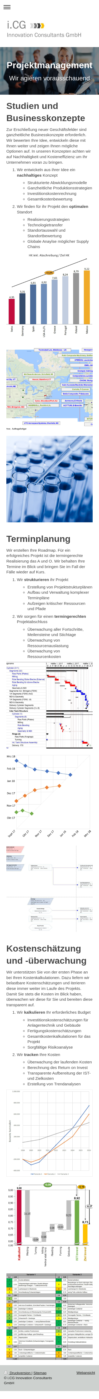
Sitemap (40, 1373)
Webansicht (86, 1373)
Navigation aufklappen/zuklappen (49, 7)
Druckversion (17, 1373)
